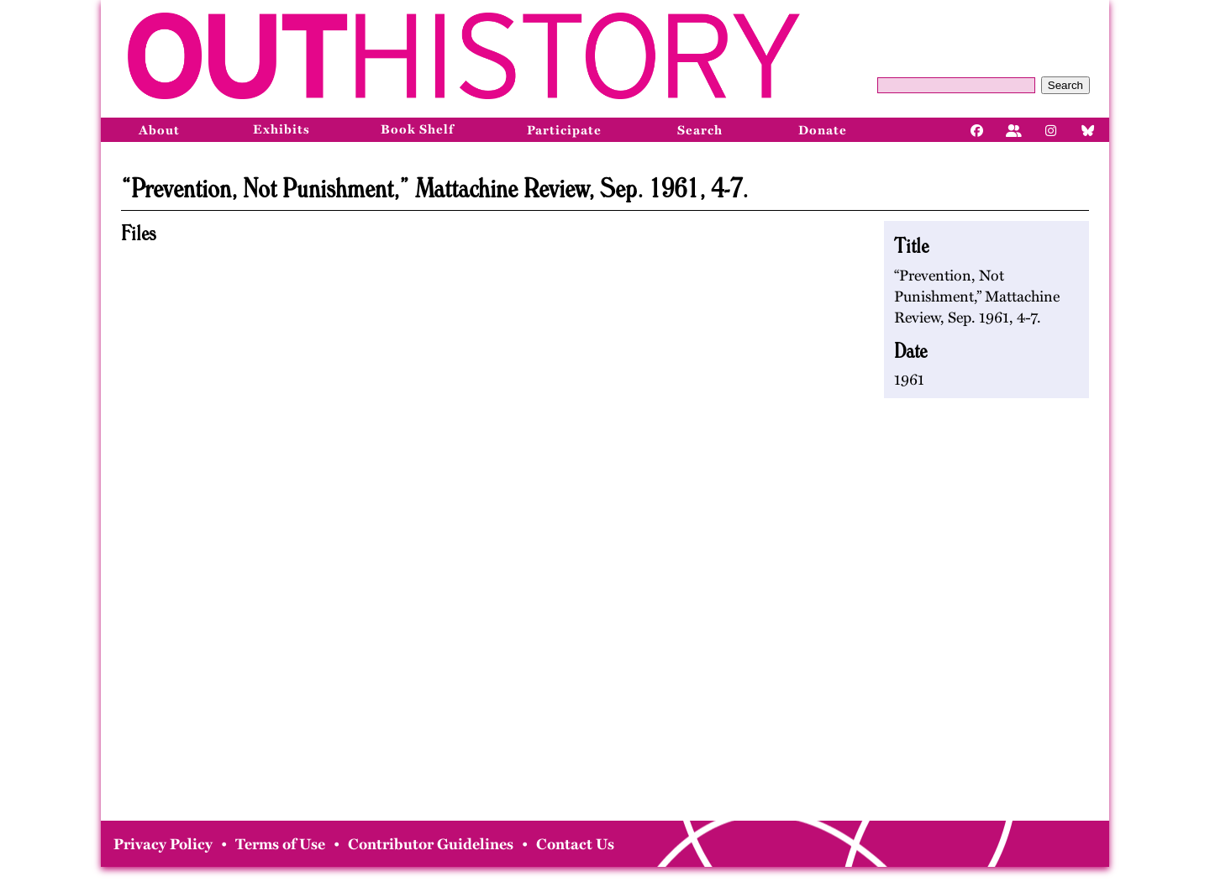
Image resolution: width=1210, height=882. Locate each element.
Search (1065, 85)
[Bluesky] (1088, 129)
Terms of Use (280, 844)
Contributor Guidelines (430, 844)
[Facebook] (977, 129)
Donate (822, 130)
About (159, 130)
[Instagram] (1051, 129)
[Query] (956, 85)
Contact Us (575, 844)
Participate (564, 130)
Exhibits (281, 129)
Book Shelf (417, 129)
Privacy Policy (163, 844)
